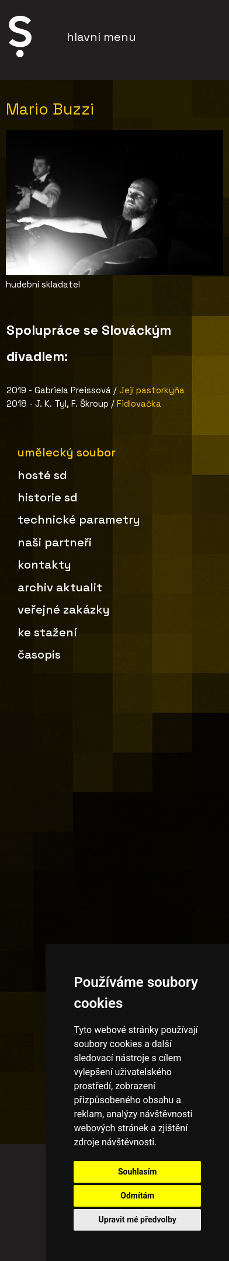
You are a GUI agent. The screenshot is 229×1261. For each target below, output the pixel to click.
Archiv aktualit (60, 587)
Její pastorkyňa (152, 390)
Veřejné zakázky (64, 609)
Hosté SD (42, 475)
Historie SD (48, 497)
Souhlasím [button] (137, 1171)
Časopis (39, 654)
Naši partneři (55, 542)
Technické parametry (79, 519)
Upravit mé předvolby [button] (137, 1219)
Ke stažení (47, 632)
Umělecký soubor (67, 452)
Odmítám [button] (137, 1195)
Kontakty (44, 564)
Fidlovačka (139, 403)
